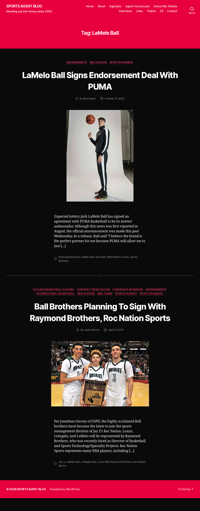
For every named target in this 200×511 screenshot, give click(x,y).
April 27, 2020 (116, 342)
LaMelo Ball (88, 257)
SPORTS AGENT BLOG (25, 6)
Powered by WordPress (66, 502)
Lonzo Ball (104, 474)
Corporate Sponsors (128, 290)
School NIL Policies (165, 6)
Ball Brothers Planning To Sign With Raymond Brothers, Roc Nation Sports (99, 318)
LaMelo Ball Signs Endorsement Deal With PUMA (100, 81)
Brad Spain (89, 99)
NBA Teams (105, 295)
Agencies (115, 6)
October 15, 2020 (114, 99)
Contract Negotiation (93, 290)
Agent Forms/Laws (137, 6)
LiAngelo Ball (89, 474)
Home (90, 6)
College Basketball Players (52, 290)
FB (161, 11)
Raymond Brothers (122, 474)
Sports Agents (127, 295)
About (101, 6)
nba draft (101, 257)
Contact (172, 11)
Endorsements (76, 62)
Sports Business (122, 62)
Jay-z (62, 474)
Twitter (151, 11)
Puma (127, 257)
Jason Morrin (91, 342)
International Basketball (54, 295)
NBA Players (99, 62)
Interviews (125, 11)
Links (139, 11)
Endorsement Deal (69, 257)
